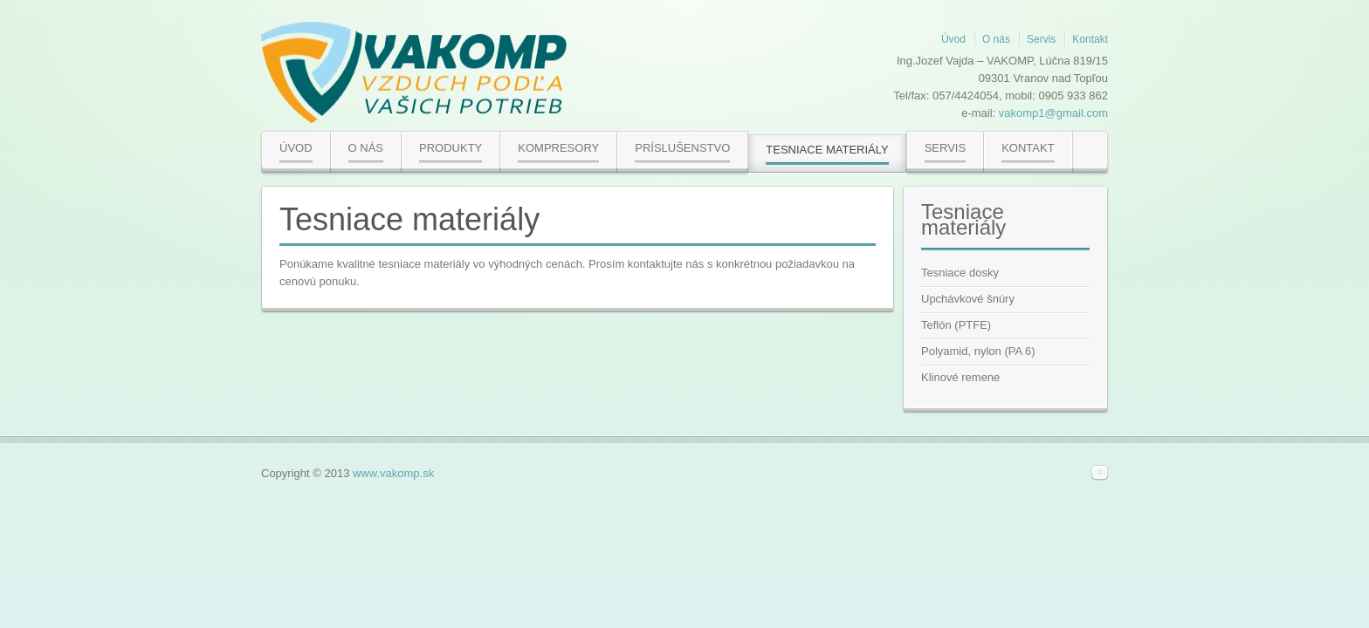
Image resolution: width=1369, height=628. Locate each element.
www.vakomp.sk (393, 473)
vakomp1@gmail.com (1053, 112)
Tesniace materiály (409, 219)
